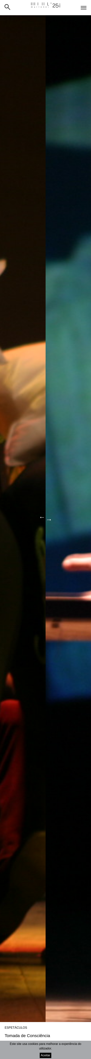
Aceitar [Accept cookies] (45, 1055)
